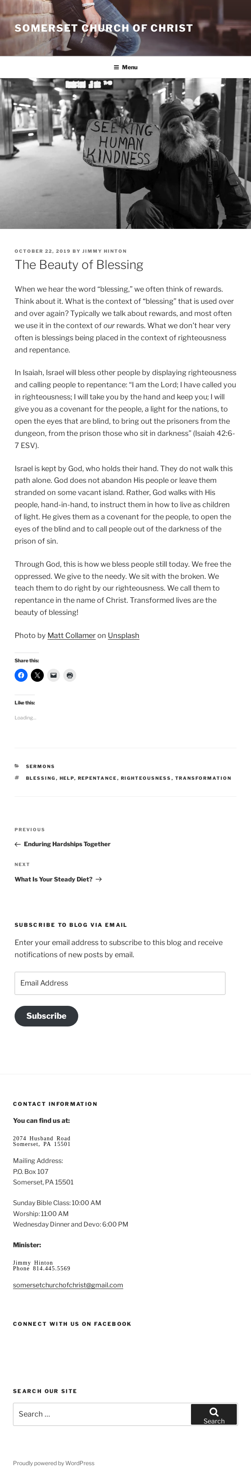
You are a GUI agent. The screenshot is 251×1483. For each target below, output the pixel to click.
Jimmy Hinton (104, 251)
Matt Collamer (71, 635)
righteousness (146, 778)
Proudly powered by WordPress (53, 1463)
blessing (41, 778)
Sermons (41, 766)
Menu (125, 67)
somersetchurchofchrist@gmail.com (68, 1285)
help (67, 778)
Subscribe (46, 1016)
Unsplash (123, 635)
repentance (97, 778)
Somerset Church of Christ (104, 28)
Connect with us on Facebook (72, 1324)
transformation (203, 778)
